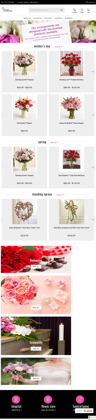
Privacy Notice (66, 418)
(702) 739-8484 (9, 2)
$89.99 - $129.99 (71, 181)
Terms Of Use (56, 418)
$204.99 (72, 234)
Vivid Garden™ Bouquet (24, 122)
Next (93, 70)
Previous (3, 70)
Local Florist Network (78, 418)
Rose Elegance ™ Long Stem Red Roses (71, 174)
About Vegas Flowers (9, 350)
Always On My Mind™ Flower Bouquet (71, 122)
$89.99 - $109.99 (71, 86)
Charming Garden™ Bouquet (24, 78)
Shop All (57, 45)
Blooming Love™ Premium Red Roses (72, 78)
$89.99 (24, 129)
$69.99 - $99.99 (24, 86)
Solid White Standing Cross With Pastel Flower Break (71, 226)
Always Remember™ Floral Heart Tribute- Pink (24, 226)
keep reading (11, 353)
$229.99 (24, 234)
